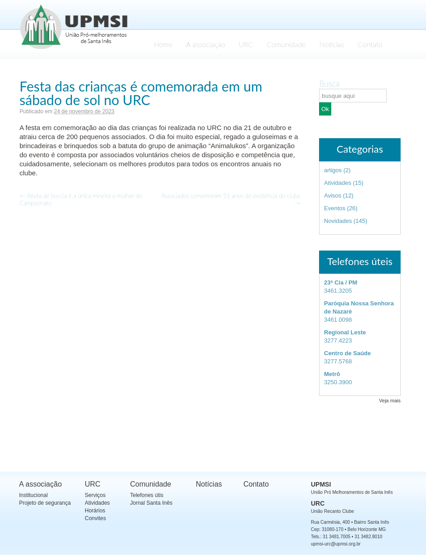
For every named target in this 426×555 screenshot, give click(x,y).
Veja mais (390, 400)
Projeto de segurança (45, 503)
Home (163, 44)
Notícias (332, 44)
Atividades (337, 182)
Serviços (95, 495)
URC (246, 44)
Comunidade (286, 44)
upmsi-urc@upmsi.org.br (336, 543)
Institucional (33, 495)
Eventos (334, 208)
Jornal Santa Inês (151, 503)
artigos (333, 170)
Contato (370, 44)
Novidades (338, 220)
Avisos (332, 195)
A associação (205, 44)
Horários (95, 510)
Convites (95, 518)
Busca (329, 83)
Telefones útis (146, 495)
